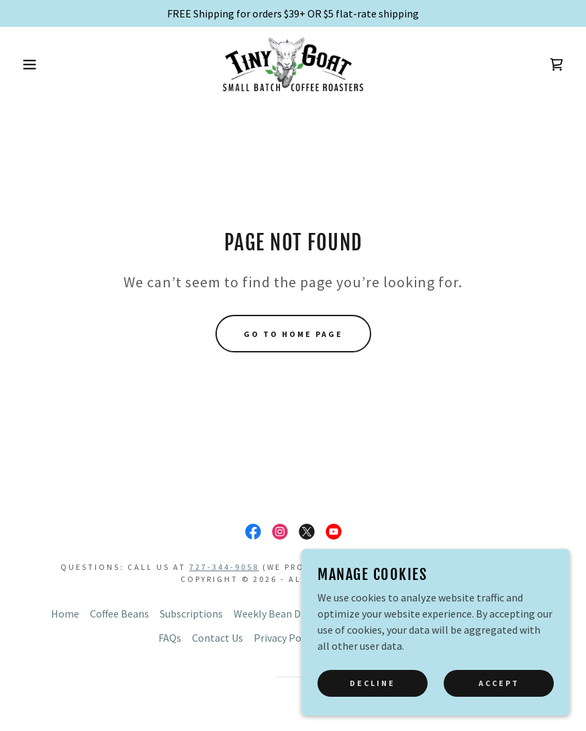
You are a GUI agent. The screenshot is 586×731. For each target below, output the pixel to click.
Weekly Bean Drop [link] (275, 613)
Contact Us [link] (217, 637)
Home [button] (65, 613)
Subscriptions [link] (191, 613)
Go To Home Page (293, 334)
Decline (372, 701)
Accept (499, 701)
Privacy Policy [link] (285, 637)
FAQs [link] (169, 637)
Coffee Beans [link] (119, 613)
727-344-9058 (224, 567)
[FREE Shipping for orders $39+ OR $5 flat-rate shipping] (293, 13)
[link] (293, 64)
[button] (29, 64)
